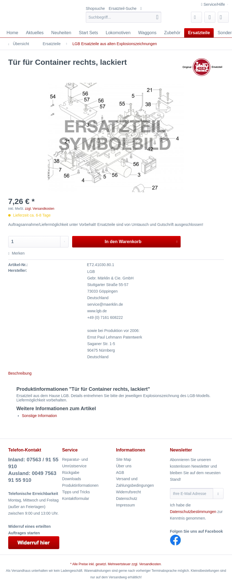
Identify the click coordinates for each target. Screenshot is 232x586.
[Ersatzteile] (199, 32)
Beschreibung (20, 373)
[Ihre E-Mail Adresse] (191, 493)
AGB (120, 472)
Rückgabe (70, 472)
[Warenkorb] (223, 17)
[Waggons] (147, 32)
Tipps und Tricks (76, 492)
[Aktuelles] (35, 32)
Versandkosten (150, 564)
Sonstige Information (39, 415)
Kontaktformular (75, 498)
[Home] (12, 32)
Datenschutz (126, 498)
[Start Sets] (88, 32)
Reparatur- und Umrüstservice (75, 462)
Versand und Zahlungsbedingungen (135, 482)
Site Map (123, 459)
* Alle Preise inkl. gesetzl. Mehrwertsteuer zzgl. (104, 564)
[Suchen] (157, 17)
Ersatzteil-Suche (123, 8)
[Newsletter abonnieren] (218, 493)
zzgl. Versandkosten (39, 209)
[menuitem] (123, 19)
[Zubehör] (172, 32)
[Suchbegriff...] (123, 17)
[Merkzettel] (196, 17)
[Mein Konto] (209, 17)
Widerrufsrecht (128, 492)
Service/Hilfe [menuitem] (213, 4)
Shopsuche (95, 8)
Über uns (124, 466)
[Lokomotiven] (118, 32)
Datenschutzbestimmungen (193, 511)
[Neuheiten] (61, 32)
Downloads (71, 479)
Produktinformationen (80, 485)
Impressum (125, 505)
